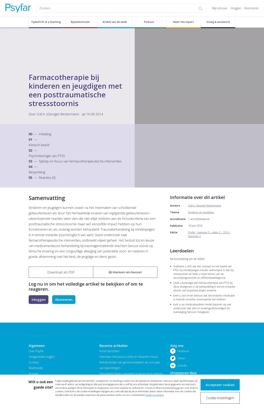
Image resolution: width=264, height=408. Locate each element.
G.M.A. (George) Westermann (58, 114)
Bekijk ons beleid (155, 394)
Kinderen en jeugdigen (201, 212)
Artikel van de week (114, 22)
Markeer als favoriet (125, 272)
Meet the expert (183, 22)
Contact (34, 362)
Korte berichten (109, 351)
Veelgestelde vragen (41, 357)
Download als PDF (61, 272)
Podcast (149, 22)
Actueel (33, 374)
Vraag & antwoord (218, 22)
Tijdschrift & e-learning (46, 22)
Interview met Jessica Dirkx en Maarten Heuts (128, 357)
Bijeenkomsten (80, 22)
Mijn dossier (220, 8)
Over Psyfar (36, 351)
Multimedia (36, 368)
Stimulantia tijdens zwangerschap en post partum (130, 374)
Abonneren (251, 8)
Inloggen (235, 8)
